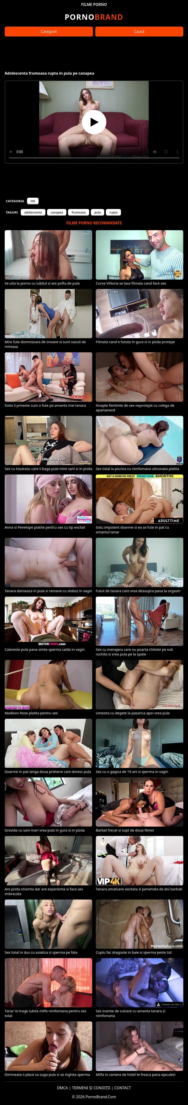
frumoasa (79, 212)
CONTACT (122, 1087)
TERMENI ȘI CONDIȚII (91, 1087)
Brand (94, 17)
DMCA (62, 1087)
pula (97, 212)
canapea (57, 212)
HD (33, 201)
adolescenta (33, 212)
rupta (113, 212)
